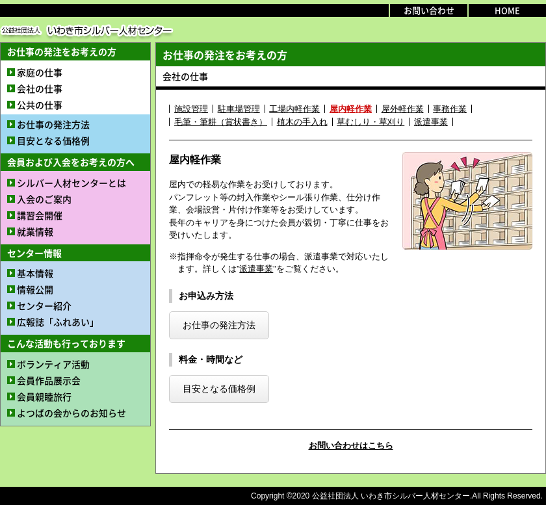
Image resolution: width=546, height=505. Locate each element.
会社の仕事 (39, 88)
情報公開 (35, 289)
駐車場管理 (239, 109)
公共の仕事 (39, 104)
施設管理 (191, 109)
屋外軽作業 (403, 109)
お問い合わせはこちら (351, 445)
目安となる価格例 (53, 140)
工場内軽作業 (294, 109)
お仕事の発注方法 (53, 124)
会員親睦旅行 (44, 396)
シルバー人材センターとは (71, 182)
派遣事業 (431, 122)
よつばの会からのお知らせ (71, 412)
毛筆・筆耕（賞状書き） (220, 122)
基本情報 (35, 272)
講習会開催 (39, 215)
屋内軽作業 (351, 109)
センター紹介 (44, 305)
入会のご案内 (44, 198)
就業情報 (35, 231)
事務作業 (450, 109)
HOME (507, 10)
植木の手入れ (302, 122)
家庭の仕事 (39, 72)
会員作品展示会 (49, 380)
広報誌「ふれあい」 (58, 321)
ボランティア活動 (53, 363)
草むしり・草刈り (370, 122)
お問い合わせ (429, 10)
